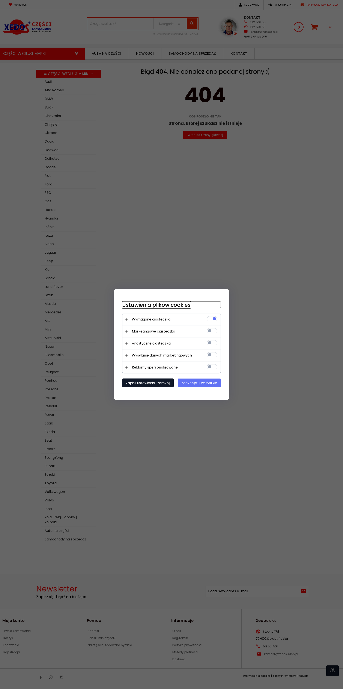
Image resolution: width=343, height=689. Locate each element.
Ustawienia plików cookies (156, 305)
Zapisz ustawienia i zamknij (148, 383)
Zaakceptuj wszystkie (199, 383)
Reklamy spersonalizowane (155, 367)
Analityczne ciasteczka (151, 343)
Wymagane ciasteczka (151, 319)
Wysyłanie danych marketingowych (162, 355)
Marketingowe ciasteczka (153, 331)
